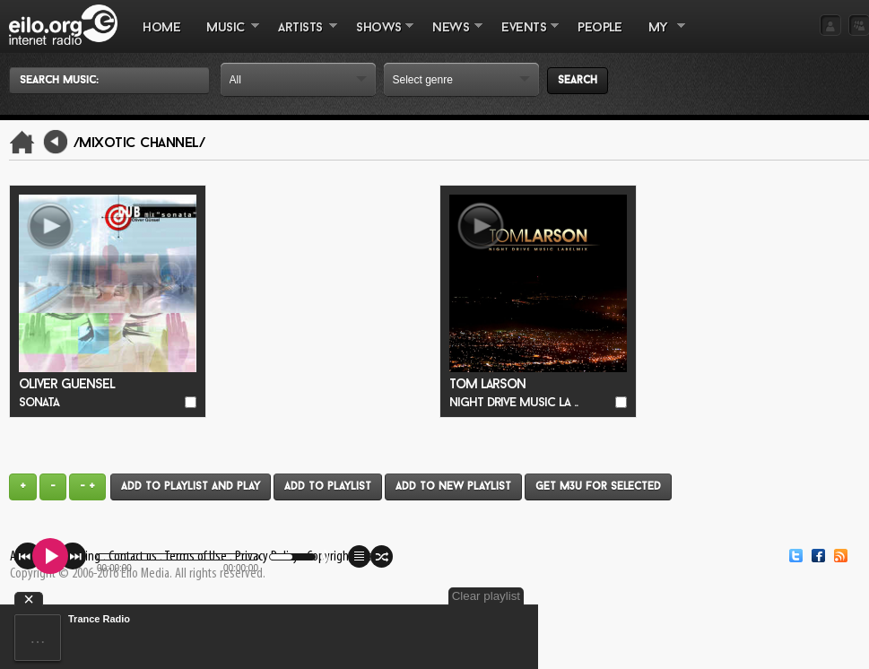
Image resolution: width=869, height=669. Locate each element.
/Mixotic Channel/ (139, 143)
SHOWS (378, 37)
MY (660, 37)
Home (161, 28)
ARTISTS (301, 37)
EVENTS (524, 37)
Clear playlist (486, 596)
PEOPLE (599, 28)
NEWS (451, 37)
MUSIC (226, 37)
